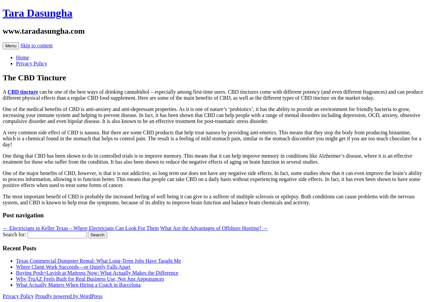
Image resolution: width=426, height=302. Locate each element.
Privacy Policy (31, 63)
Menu (10, 45)
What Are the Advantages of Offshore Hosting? (214, 228)
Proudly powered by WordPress (69, 296)
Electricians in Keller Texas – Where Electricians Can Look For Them (81, 228)
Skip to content (36, 45)
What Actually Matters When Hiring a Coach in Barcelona (78, 285)
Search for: (14, 234)
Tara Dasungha (38, 13)
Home (22, 57)
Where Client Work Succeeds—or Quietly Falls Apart (73, 267)
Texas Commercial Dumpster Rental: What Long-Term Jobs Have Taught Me (98, 261)
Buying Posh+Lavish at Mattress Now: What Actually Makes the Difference (97, 273)
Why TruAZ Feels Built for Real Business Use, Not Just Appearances (90, 279)
